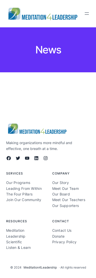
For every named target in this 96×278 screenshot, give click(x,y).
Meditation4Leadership (40, 267)
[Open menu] (87, 13)
